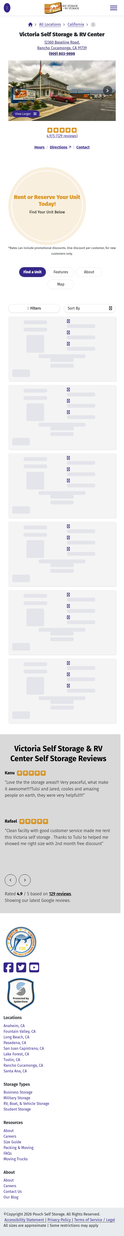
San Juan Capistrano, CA (24, 1048)
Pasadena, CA (15, 1043)
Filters (35, 308)
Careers (10, 1136)
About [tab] (89, 272)
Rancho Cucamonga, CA (23, 1065)
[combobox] (90, 308)
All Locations (50, 24)
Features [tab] (61, 272)
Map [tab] (61, 284)
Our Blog (11, 1197)
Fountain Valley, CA (20, 1031)
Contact (83, 147)
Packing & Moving (18, 1147)
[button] (16, 90)
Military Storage (17, 1098)
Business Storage (18, 1092)
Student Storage (17, 1109)
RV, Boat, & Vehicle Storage (26, 1103)
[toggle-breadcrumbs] (93, 24)
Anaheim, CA (14, 1026)
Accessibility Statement (24, 1220)
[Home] (30, 24)
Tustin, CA (12, 1060)
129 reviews (60, 893)
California (76, 24)
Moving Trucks (16, 1159)
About (9, 1130)
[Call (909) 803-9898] (7, 7)
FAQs (8, 1153)
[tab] (32, 272)
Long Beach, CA (16, 1037)
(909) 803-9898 (62, 53)
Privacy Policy (59, 1220)
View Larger (26, 114)
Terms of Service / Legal (94, 1220)
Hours (39, 147)
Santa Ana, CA (15, 1071)
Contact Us (13, 1191)
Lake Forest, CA (16, 1054)
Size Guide (12, 1142)
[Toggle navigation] (113, 7)
